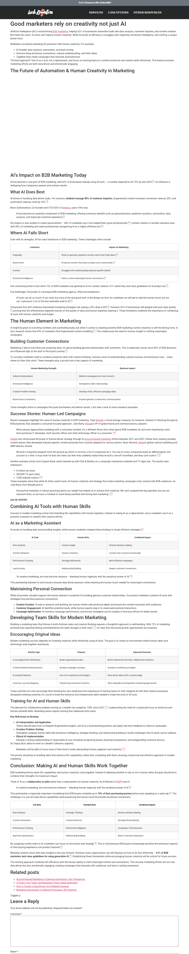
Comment (16, 914)
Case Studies (118, 12)
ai (20, 895)
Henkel (13, 439)
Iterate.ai (66, 207)
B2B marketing (60, 31)
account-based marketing (98, 439)
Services (96, 12)
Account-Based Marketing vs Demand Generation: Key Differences (50, 879)
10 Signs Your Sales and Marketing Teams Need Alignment (47, 882)
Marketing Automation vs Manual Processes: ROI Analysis (46, 890)
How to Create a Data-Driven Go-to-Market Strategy (42, 886)
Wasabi (99, 420)
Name (14, 951)
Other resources (147, 12)
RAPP (119, 781)
